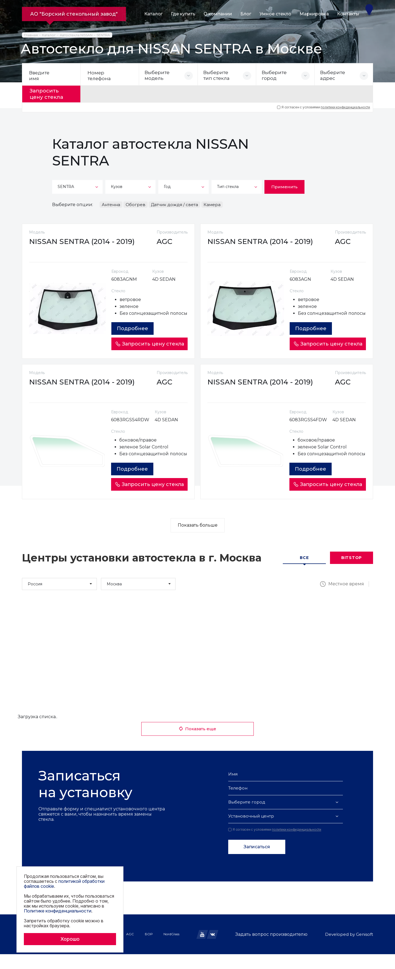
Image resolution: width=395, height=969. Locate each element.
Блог (245, 13)
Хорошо (70, 939)
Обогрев (135, 203)
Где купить (183, 13)
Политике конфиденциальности (57, 911)
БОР (149, 949)
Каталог (153, 13)
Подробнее (133, 335)
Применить (284, 186)
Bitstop (351, 572)
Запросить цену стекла (48, 93)
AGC (130, 949)
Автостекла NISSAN (76, 35)
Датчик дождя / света (174, 203)
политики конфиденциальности (345, 106)
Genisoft (364, 949)
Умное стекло (275, 13)
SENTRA (103, 35)
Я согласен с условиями (323, 106)
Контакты (348, 13)
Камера (212, 203)
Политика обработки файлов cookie (53, 955)
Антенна (111, 203)
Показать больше (198, 539)
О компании (218, 13)
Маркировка (314, 13)
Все (304, 572)
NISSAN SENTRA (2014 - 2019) (83, 241)
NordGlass (171, 949)
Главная (31, 35)
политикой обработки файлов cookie (64, 883)
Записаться (257, 861)
